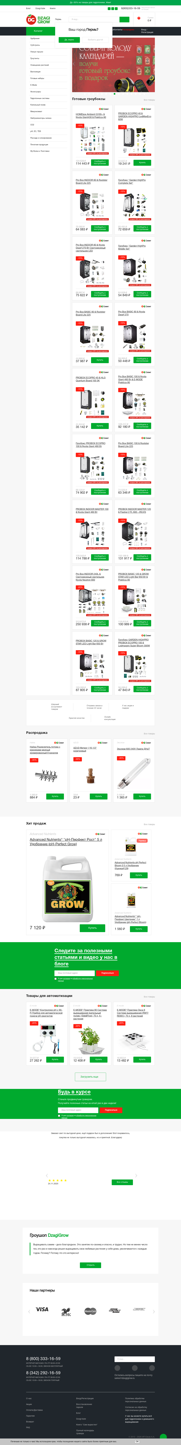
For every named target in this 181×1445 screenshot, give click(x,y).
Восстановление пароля (84, 1406)
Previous (71, 64)
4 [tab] (97, 93)
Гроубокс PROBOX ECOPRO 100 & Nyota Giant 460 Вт (90, 445)
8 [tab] (114, 93)
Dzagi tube (40, 8)
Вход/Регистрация (85, 1399)
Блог (28, 8)
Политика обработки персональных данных (135, 1400)
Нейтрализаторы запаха (40, 118)
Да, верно (69, 40)
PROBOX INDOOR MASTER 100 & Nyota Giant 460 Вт (92, 510)
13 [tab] (135, 93)
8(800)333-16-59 (130, 8)
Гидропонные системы (39, 98)
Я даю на (75, 980)
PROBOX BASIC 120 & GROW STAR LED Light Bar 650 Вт (91, 642)
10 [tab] (123, 93)
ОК (137, 1442)
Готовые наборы (37, 78)
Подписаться (107, 973)
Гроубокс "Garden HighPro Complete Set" (132, 181)
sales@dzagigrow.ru (125, 1378)
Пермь (58, 19)
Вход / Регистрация (147, 31)
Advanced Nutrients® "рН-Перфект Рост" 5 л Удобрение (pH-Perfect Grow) (66, 842)
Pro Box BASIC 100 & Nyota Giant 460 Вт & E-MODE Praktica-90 (132, 380)
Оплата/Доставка (34, 1410)
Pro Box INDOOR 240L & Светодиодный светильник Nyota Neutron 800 (90, 577)
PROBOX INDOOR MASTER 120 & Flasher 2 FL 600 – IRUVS (134, 510)
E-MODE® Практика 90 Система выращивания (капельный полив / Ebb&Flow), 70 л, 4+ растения (90, 1014)
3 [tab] (93, 93)
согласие (66, 978)
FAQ (28, 1428)
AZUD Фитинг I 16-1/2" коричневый (85, 749)
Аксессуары (35, 92)
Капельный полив (37, 105)
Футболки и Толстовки (39, 151)
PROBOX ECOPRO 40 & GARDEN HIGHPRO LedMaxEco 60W (134, 117)
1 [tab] (84, 93)
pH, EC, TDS (35, 131)
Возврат (30, 1422)
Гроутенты (34, 58)
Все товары (149, 100)
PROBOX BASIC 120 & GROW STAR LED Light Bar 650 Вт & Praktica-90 (133, 577)
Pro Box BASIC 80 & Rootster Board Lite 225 (90, 313)
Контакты (118, 30)
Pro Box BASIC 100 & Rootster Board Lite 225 (133, 445)
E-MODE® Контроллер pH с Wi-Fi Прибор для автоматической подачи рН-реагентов (46, 1013)
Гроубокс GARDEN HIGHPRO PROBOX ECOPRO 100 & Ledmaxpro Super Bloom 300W (134, 643)
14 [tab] (140, 93)
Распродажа (128, 30)
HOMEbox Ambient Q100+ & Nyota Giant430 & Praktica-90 (91, 116)
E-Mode (33, 85)
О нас (29, 1399)
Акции (29, 1404)
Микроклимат (36, 112)
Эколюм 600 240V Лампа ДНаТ (133, 749)
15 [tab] (144, 93)
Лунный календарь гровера (85, 1432)
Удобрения (34, 38)
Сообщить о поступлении (100, 162)
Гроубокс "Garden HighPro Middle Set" (132, 247)
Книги (52, 8)
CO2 (32, 125)
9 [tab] (118, 93)
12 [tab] (131, 93)
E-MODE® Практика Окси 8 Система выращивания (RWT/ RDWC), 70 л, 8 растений (132, 1013)
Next (153, 64)
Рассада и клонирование (41, 138)
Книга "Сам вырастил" (87, 1425)
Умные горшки (36, 52)
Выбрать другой (95, 40)
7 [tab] (110, 93)
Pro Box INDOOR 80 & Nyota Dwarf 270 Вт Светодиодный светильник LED (90, 248)
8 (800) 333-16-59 (43, 1359)
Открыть (90, 1265)
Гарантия (30, 1416)
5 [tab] (101, 93)
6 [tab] (106, 93)
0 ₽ (149, 21)
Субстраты (35, 45)
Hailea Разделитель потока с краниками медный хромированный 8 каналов (45, 750)
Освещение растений (39, 65)
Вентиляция (35, 72)
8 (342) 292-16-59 (43, 1373)
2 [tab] (89, 93)
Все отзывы (122, 1182)
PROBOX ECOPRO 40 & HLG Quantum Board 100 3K (90, 379)
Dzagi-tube (81, 1419)
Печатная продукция (39, 145)
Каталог (38, 31)
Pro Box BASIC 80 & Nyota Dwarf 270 (131, 313)
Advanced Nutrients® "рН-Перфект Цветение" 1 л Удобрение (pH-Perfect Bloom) (130, 919)
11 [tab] (127, 93)
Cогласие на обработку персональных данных (136, 1409)
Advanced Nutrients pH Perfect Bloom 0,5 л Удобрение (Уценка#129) (130, 866)
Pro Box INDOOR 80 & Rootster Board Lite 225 (91, 181)
